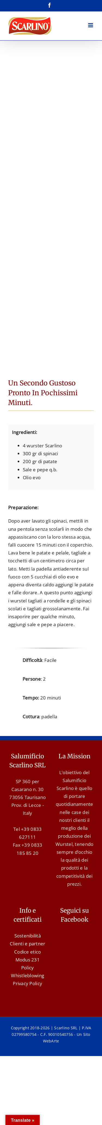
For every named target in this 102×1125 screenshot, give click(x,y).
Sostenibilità (27, 936)
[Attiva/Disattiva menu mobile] (91, 25)
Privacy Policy (27, 983)
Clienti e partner (27, 943)
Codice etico (27, 952)
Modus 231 (28, 960)
